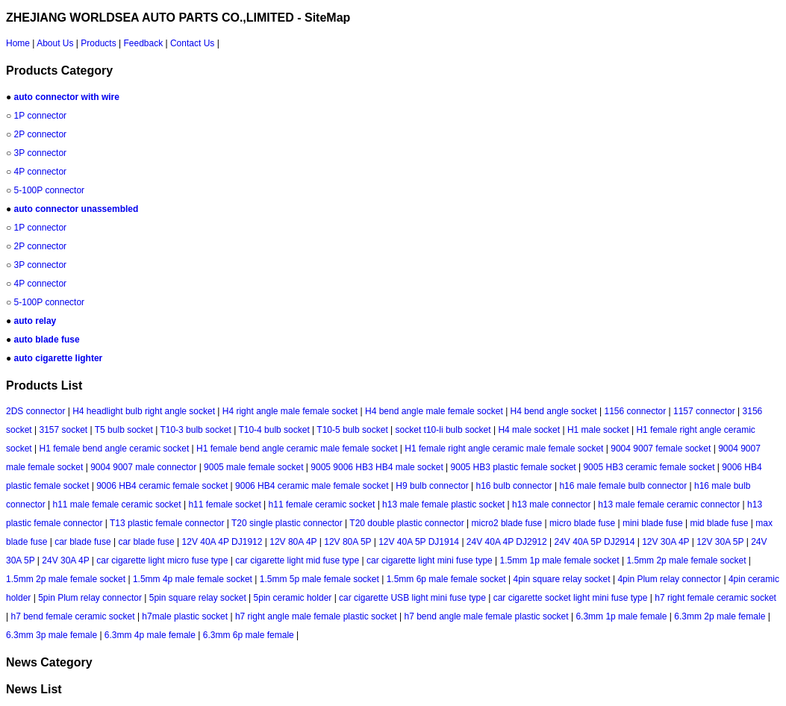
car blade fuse (82, 542)
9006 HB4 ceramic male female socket (311, 486)
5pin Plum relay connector (90, 598)
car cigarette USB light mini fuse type (412, 598)
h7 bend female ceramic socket (72, 616)
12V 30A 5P (719, 542)
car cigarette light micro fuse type (162, 560)
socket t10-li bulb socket (443, 430)
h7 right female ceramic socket (715, 598)
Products (98, 43)
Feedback (143, 43)
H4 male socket (529, 430)
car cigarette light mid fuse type (297, 560)
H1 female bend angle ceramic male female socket (296, 448)
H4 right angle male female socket (290, 411)
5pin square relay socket (197, 598)
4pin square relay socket (562, 579)
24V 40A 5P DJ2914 (595, 542)
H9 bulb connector (432, 486)
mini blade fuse (653, 523)
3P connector (40, 153)
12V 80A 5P (347, 542)
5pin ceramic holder (293, 598)
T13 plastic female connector (167, 523)
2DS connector (35, 411)
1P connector (40, 115)
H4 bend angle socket (554, 411)
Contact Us (192, 43)
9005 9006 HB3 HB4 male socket (377, 467)
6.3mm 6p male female (248, 635)
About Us (55, 43)
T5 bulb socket (124, 430)
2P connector (40, 134)
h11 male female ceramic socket (117, 504)
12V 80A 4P (292, 542)
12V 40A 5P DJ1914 (418, 542)
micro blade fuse (582, 523)
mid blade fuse (719, 523)
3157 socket (63, 430)
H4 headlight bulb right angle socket (143, 411)
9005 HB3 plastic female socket (513, 467)
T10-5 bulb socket (351, 430)
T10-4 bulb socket (273, 430)
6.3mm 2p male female (719, 616)
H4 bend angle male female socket (434, 411)
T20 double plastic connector (406, 523)
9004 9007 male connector (143, 467)
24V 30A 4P (65, 560)
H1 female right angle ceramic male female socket (504, 448)
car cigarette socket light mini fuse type (570, 598)
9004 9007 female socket (661, 448)
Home (18, 43)
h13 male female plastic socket (443, 504)
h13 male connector (551, 504)
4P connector (40, 171)
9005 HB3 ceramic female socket (648, 467)
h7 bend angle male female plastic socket (486, 616)
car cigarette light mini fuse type (430, 560)
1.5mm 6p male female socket (446, 579)
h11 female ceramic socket (322, 504)
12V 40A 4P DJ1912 (222, 542)
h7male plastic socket (185, 616)
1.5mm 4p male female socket (192, 579)
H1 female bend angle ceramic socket (114, 448)
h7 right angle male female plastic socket (316, 616)
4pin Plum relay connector (669, 579)
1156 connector (635, 411)
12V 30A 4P (665, 542)
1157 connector (704, 411)
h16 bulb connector (514, 486)
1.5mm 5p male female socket (319, 579)
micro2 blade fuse (507, 523)
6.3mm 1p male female (621, 616)
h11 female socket (224, 504)
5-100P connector (49, 190)
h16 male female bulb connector (623, 486)
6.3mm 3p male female (51, 635)
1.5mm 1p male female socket (560, 560)
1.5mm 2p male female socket (686, 560)
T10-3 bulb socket (195, 430)
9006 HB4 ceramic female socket (162, 486)
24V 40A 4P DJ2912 (507, 542)
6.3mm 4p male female (150, 635)
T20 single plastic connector (287, 523)
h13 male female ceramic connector (669, 504)
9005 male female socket (253, 467)
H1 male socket (598, 430)
